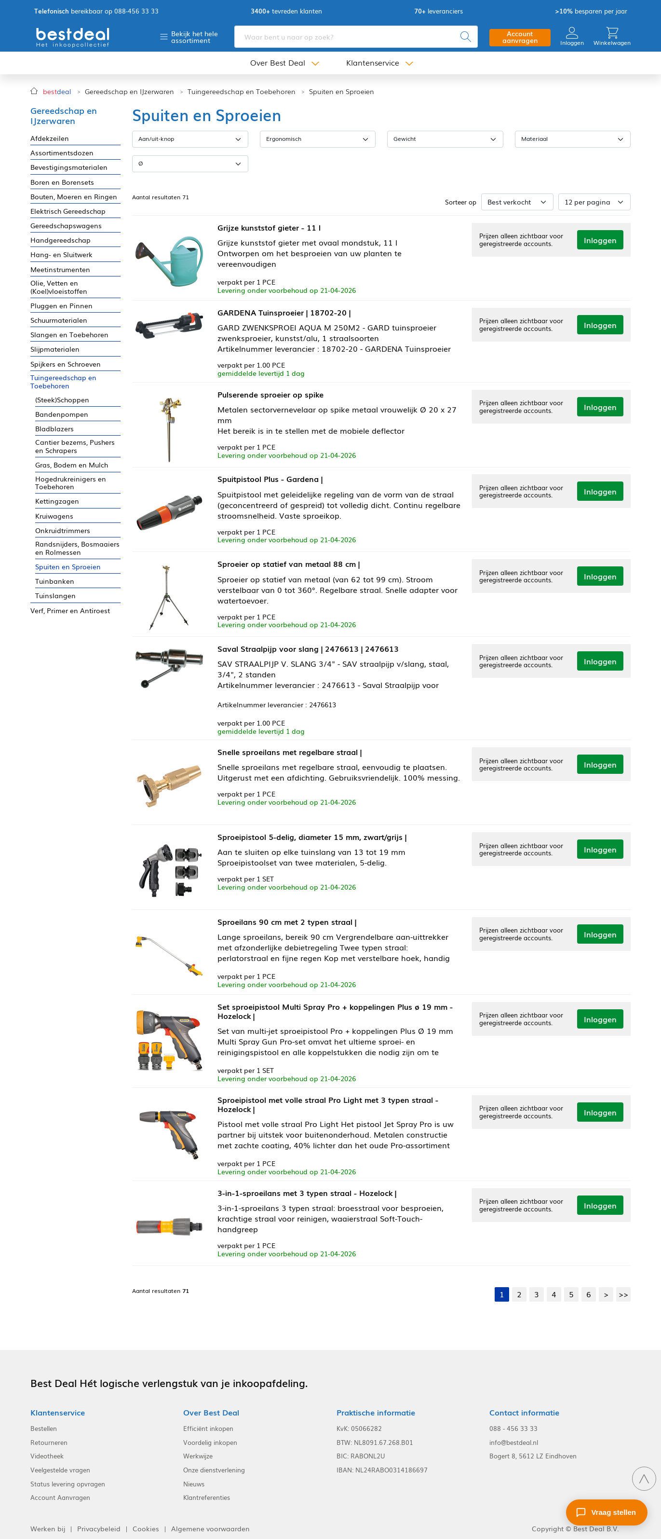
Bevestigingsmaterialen (69, 167)
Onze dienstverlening (214, 1465)
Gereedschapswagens (66, 225)
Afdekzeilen (49, 138)
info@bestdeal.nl (513, 1437)
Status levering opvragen (67, 1479)
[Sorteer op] (517, 201)
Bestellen (43, 1423)
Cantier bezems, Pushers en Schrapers (75, 446)
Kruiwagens (54, 516)
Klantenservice (372, 64)
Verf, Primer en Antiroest (70, 610)
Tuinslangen (55, 595)
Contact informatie (524, 1407)
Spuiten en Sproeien (341, 91)
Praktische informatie (376, 1407)
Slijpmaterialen (55, 349)
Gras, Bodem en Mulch (71, 465)
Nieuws (193, 1479)
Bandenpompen (61, 414)
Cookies (146, 1523)
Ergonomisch (283, 138)
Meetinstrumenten (60, 269)
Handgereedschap (60, 240)
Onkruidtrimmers (62, 530)
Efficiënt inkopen (208, 1423)
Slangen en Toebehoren (69, 334)
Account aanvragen (520, 37)
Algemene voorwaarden (210, 1523)
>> (623, 1288)
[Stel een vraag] (607, 1512)
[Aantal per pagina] (594, 201)
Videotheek (47, 1451)
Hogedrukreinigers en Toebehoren (70, 483)
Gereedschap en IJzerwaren (129, 91)
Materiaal (534, 138)
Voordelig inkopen (210, 1437)
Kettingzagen (57, 501)
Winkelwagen (612, 36)
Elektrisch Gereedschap (68, 211)
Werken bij (47, 1523)
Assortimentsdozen (62, 153)
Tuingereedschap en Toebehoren (242, 91)
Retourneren (48, 1437)
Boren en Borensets (62, 182)
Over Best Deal (277, 64)
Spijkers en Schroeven (65, 364)
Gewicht (404, 138)
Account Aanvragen (60, 1492)
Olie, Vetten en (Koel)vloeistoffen (58, 287)
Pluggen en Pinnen (61, 306)
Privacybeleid (99, 1523)
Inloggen (572, 36)
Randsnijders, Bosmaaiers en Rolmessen (77, 548)
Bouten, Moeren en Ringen (73, 196)
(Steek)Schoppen (62, 400)
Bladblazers (54, 429)
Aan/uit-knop (156, 138)
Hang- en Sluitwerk (61, 254)
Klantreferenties (206, 1492)
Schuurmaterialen (58, 320)
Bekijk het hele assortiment (194, 37)
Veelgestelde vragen (60, 1465)
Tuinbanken (54, 581)
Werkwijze (198, 1451)
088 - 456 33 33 (513, 1423)
